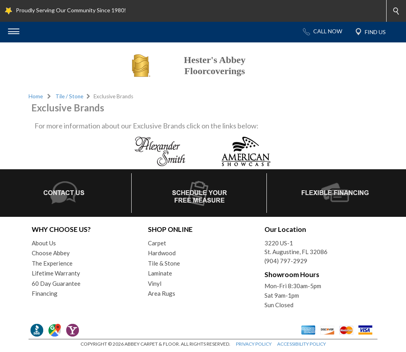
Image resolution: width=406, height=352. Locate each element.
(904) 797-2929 (285, 260)
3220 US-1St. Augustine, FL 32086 (295, 247)
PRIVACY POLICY (254, 344)
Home (36, 96)
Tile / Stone (69, 96)
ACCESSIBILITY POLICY (301, 344)
